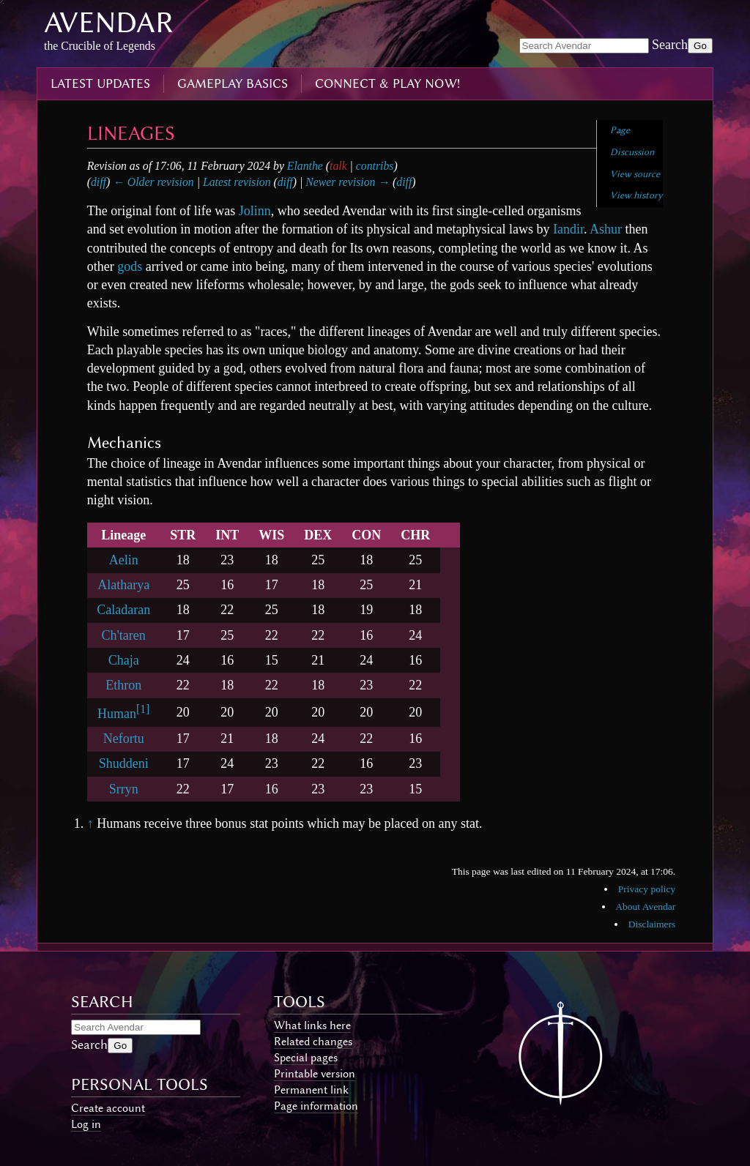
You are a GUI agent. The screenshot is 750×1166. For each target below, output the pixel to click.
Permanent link (311, 1089)
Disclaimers (651, 924)
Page (620, 129)
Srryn (123, 789)
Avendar (109, 22)
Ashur (606, 229)
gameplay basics (232, 83)
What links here (312, 1025)
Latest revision (237, 182)
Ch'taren (124, 635)
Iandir (568, 229)
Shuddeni (124, 763)
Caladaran (123, 609)
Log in (86, 1124)
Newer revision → (347, 182)
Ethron (123, 685)
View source (635, 173)
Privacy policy (646, 888)
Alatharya (123, 585)
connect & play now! (387, 83)
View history (636, 195)
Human (116, 713)
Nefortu (123, 738)
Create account (108, 1108)
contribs (375, 166)
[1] (142, 709)
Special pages (306, 1057)
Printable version (314, 1073)
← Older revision (153, 182)
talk (338, 166)
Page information (316, 1106)
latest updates (100, 83)
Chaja (123, 660)
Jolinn (255, 210)
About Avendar (645, 906)
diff (98, 182)
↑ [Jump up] (90, 823)
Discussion (632, 151)
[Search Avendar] (584, 45)
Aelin (123, 560)
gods (129, 266)
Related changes (313, 1041)
